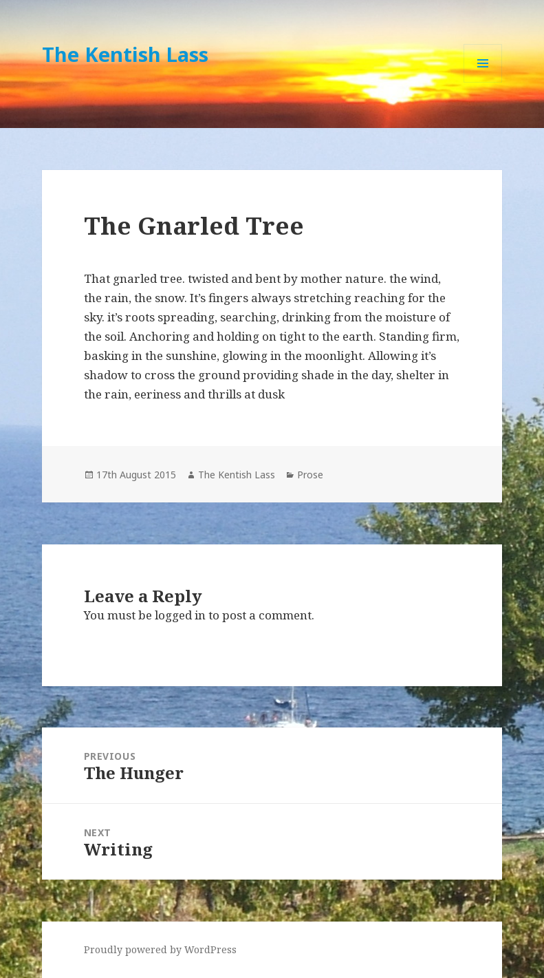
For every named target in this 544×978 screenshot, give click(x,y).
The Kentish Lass (125, 54)
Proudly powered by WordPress (160, 949)
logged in (180, 615)
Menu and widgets (483, 82)
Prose (310, 474)
